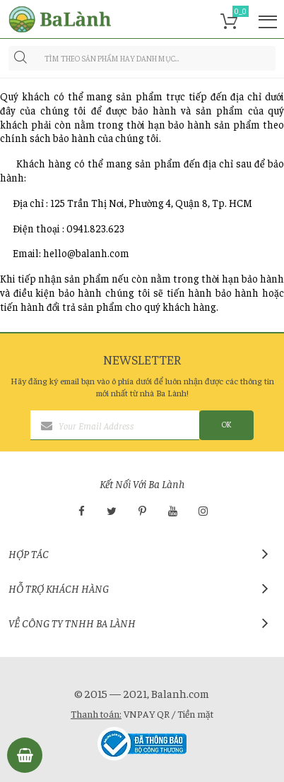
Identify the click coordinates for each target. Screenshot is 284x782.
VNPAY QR (147, 713)
